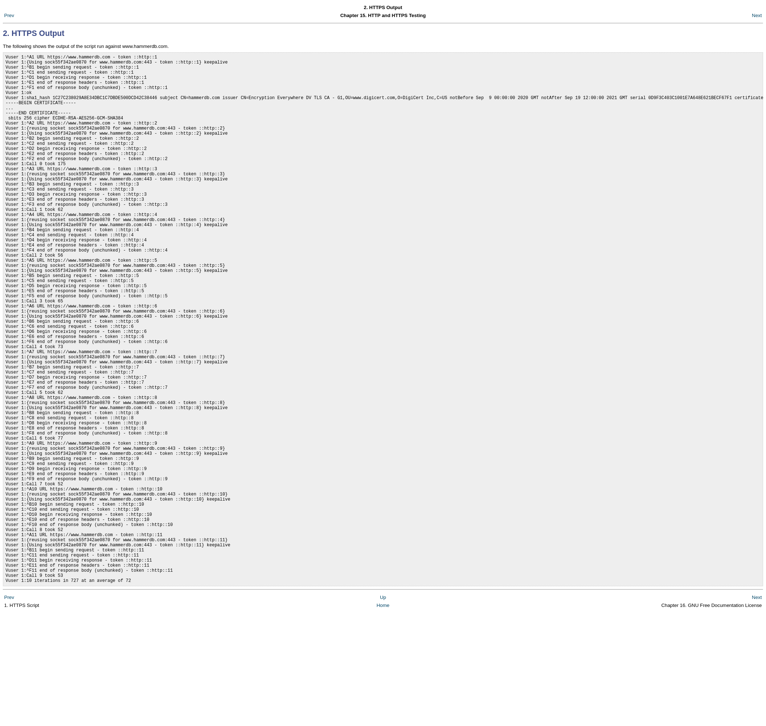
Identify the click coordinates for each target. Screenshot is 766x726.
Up (383, 710)
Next (757, 15)
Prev (9, 15)
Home (383, 718)
